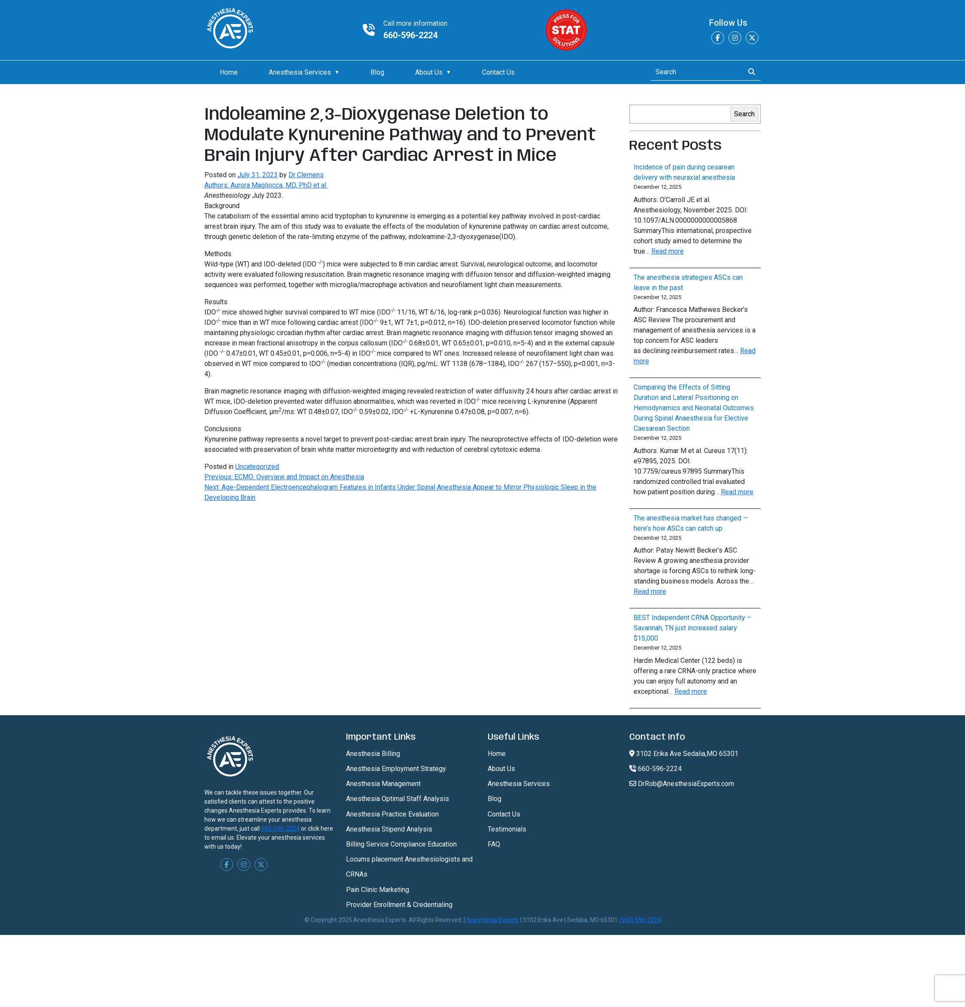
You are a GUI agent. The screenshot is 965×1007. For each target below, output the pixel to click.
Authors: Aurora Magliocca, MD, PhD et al (266, 185)
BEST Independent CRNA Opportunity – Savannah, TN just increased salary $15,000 (692, 628)
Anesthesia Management (383, 784)
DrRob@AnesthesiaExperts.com (681, 784)
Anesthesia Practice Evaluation (392, 814)
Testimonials (507, 829)
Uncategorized (257, 467)
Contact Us (498, 72)
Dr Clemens (306, 175)
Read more (667, 251)
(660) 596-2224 (640, 919)
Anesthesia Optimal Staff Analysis (397, 799)
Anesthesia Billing (373, 754)
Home (229, 72)
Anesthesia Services (300, 72)
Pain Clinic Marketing (377, 890)
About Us (429, 72)
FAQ (494, 844)
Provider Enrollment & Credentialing (399, 905)
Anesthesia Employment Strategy (396, 769)
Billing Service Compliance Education (401, 844)
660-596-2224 (410, 35)
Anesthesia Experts (492, 919)
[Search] (694, 72)
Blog (377, 72)
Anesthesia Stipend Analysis (389, 829)
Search (744, 114)
